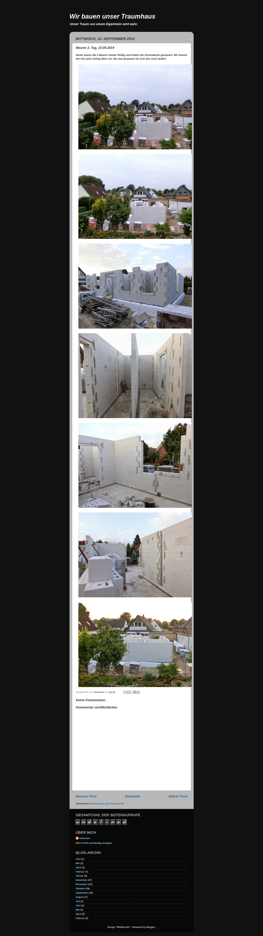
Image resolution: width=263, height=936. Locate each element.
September (82, 892)
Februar (80, 871)
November (81, 884)
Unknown (84, 838)
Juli (78, 901)
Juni (78, 859)
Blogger (150, 927)
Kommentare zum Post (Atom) (107, 803)
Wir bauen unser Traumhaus (113, 16)
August (80, 897)
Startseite (132, 796)
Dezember (81, 880)
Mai (78, 863)
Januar (80, 875)
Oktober (80, 888)
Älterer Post (177, 796)
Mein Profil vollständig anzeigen (94, 843)
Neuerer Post (86, 796)
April (78, 867)
